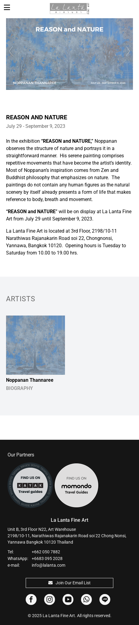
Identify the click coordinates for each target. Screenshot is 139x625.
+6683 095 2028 (47, 558)
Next (128, 50)
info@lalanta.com (48, 565)
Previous (10, 50)
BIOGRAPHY (19, 388)
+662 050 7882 (46, 551)
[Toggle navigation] (7, 7)
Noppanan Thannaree (29, 380)
